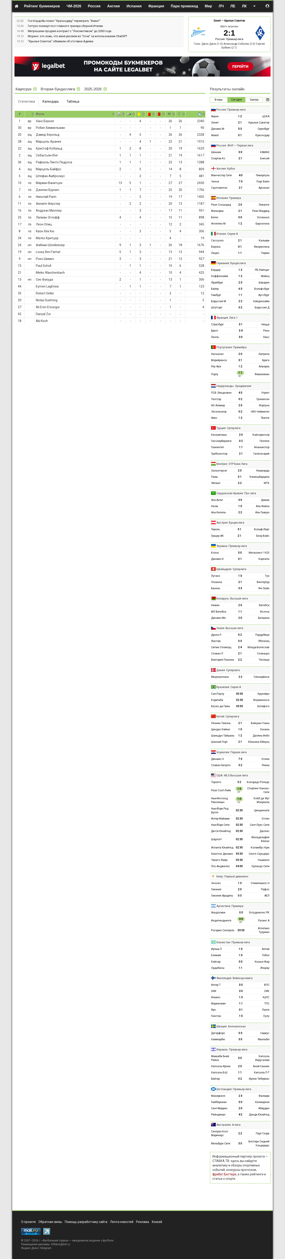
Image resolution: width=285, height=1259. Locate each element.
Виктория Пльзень (222, 659)
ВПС (266, 984)
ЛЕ (232, 6)
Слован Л (217, 653)
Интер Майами (220, 818)
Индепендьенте (221, 920)
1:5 (241, 1016)
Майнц (265, 276)
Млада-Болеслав (258, 647)
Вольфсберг (261, 529)
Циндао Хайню (220, 729)
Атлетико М (218, 223)
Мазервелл (218, 1095)
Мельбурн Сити (220, 1143)
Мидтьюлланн (220, 676)
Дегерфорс (218, 1033)
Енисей (264, 158)
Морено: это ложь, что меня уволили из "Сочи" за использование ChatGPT (77, 36)
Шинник (216, 152)
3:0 (240, 337)
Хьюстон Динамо (222, 853)
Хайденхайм (261, 301)
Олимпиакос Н (260, 883)
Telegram (45, 1248)
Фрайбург (217, 282)
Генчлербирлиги (221, 441)
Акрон (215, 116)
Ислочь (264, 611)
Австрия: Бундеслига (230, 522)
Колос (215, 552)
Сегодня (236, 99)
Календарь (51, 101)
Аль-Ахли (217, 500)
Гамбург (216, 295)
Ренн (266, 330)
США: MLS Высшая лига (232, 775)
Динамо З (217, 759)
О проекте (28, 1222)
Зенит (217, 20)
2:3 (240, 282)
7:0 (240, 181)
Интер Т (216, 984)
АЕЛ (266, 895)
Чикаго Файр (219, 860)
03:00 (239, 706)
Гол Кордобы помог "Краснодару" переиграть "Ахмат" (64, 20)
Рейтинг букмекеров (42, 6)
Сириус (264, 1033)
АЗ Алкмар (218, 405)
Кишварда (262, 470)
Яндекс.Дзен (29, 1248)
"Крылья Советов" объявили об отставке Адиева (60, 41)
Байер (215, 288)
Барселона (262, 223)
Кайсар (215, 961)
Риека (265, 765)
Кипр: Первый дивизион (232, 876)
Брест (214, 330)
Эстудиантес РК (259, 912)
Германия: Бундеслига (231, 263)
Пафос (265, 889)
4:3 (240, 392)
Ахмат (215, 135)
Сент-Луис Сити (259, 824)
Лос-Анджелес (220, 866)
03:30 (239, 853)
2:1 (240, 122)
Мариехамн (218, 1003)
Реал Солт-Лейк (221, 790)
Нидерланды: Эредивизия (233, 386)
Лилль (215, 337)
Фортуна (264, 405)
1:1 (240, 253)
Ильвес (215, 997)
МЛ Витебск (218, 611)
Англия (113, 6)
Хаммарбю (218, 1039)
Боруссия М (218, 301)
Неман (215, 605)
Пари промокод (184, 6)
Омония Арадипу (222, 895)
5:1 (240, 476)
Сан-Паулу (217, 693)
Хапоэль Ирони (220, 1066)
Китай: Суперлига (227, 716)
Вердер (215, 269)
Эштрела (263, 354)
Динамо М (217, 128)
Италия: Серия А (227, 233)
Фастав (216, 641)
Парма (265, 253)
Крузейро (263, 693)
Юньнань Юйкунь (258, 741)
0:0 (240, 152)
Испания (134, 6)
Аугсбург (263, 295)
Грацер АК (217, 535)
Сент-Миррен (219, 1108)
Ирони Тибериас (259, 1078)
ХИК (213, 991)
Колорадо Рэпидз (258, 782)
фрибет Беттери (224, 1174)
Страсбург (217, 324)
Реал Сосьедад (221, 204)
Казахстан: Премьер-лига (233, 942)
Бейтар (215, 1078)
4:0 (240, 175)
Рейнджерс (218, 1114)
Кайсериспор (260, 434)
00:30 (239, 693)
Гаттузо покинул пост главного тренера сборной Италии (65, 26)
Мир (208, 6)
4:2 (240, 1114)
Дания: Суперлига (228, 670)
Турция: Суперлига (228, 428)
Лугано (215, 575)
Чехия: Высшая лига (229, 628)
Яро (213, 1009)
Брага (265, 360)
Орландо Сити (260, 866)
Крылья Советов (234, 20)
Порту (214, 374)
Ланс (266, 337)
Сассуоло (217, 240)
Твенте (265, 417)
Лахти (265, 1009)
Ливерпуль (262, 175)
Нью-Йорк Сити (220, 824)
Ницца (265, 324)
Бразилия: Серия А (228, 687)
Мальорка (217, 211)
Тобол (265, 955)
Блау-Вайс (262, 535)
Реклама (142, 1222)
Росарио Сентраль (222, 930)
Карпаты (264, 559)
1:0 (240, 506)
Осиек (265, 759)
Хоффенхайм (219, 276)
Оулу (266, 1016)
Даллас (264, 831)
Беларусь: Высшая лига (232, 598)
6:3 (240, 288)
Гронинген (262, 399)
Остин (265, 818)
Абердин (263, 1108)
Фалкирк (264, 1095)
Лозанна (216, 582)
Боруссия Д (262, 307)
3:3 (240, 128)
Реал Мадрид (260, 211)
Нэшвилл (263, 860)
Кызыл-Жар (262, 961)
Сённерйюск (261, 676)
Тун (267, 575)
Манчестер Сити (221, 175)
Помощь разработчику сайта (86, 1222)
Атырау (264, 968)
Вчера (218, 99)
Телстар (216, 399)
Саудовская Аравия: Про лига (236, 493)
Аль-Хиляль (218, 512)
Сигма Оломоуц (221, 647)
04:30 (239, 866)
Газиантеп (217, 447)
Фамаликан (261, 374)
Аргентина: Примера (229, 906)
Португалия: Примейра (231, 347)
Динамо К (217, 559)
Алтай (265, 949)
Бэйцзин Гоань (260, 723)
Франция (156, 6)
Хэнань (264, 729)
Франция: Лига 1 (227, 317)
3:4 (240, 330)
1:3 (240, 883)
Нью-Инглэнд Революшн (219, 800)
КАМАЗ (264, 152)
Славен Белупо (220, 765)
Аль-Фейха (262, 506)
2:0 (240, 204)
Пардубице (262, 634)
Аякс (214, 417)
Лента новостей (121, 1222)
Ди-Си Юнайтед (221, 831)
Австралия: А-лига (228, 1124)
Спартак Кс (218, 158)
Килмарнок (262, 1102)
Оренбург (263, 128)
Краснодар (262, 135)
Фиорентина (261, 246)
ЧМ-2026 (74, 6)
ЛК (244, 6)
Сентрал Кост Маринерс (219, 1133)
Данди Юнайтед (259, 1114)
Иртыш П (216, 949)
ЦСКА (265, 116)
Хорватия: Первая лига (231, 752)
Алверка (264, 366)
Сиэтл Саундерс (259, 853)
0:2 (240, 307)
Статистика (26, 101)
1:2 (240, 116)
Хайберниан (219, 1102)
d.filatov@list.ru (60, 1244)
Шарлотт (216, 839)
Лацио (215, 253)
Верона (215, 246)
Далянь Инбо (261, 735)
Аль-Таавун (262, 512)
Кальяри (264, 240)
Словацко (263, 653)
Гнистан (216, 1016)
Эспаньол (263, 217)
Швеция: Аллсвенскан (231, 1026)
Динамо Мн (218, 617)
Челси (215, 181)
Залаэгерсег (219, 470)
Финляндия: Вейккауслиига (234, 978)
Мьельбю (263, 1039)
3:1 (240, 324)
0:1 (240, 135)
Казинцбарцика (259, 476)
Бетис (214, 217)
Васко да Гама (220, 706)
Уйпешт (215, 483)
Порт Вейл (262, 181)
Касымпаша (219, 434)
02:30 (239, 700)
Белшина (263, 617)
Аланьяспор (261, 447)
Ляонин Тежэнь (221, 723)
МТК (266, 483)
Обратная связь (50, 1222)
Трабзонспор (219, 453)
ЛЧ (221, 6)
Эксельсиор (218, 411)
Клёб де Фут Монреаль (261, 800)
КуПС (266, 997)
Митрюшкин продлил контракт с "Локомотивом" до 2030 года (69, 31)
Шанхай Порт (219, 741)
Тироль (215, 529)
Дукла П (216, 634)
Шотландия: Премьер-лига (233, 1089)
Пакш (214, 476)
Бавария (264, 282)
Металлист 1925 (259, 552)
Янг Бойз (263, 588)
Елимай (216, 955)
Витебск (264, 605)
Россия (94, 6)
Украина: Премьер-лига (231, 546)
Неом (214, 506)
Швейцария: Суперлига (231, 569)
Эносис (216, 883)
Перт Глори (262, 1133)
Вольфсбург (261, 288)
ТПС (266, 1003)
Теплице (264, 659)
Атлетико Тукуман (263, 930)
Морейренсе (219, 360)
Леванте (264, 204)
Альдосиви (218, 912)
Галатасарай (261, 453)
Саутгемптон (219, 187)
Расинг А (263, 920)
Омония (216, 889)
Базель (215, 588)
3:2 (239, 782)
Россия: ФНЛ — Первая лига (234, 145)
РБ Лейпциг (262, 269)
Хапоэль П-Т (261, 1072)
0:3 (240, 641)
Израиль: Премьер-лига (231, 1049)
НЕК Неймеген (260, 411)
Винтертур (263, 582)
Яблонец (263, 641)
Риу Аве (216, 366)
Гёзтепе (264, 441)
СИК (266, 991)
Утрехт (265, 392)
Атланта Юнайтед (222, 847)
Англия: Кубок (225, 168)
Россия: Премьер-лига (229, 39)
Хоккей (157, 1222)
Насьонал (217, 354)
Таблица (73, 101)
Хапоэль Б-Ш (219, 1072)
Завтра (254, 99)
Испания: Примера (228, 198)
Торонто (216, 782)
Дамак (265, 500)
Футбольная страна (55, 1240)
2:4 (240, 647)
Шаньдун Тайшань (222, 735)
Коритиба (217, 700)
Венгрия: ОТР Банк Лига (231, 464)
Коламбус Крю (260, 847)
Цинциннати (261, 810)
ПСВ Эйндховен (221, 392)
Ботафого (263, 706)
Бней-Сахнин (261, 1066)
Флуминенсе (261, 700)
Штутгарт (216, 307)
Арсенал (264, 187)
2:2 (240, 301)
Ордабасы (217, 968)
